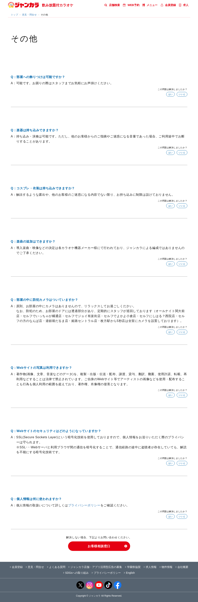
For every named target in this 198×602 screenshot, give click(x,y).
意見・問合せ (29, 14)
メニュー (150, 5)
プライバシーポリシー (84, 505)
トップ (14, 14)
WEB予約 (131, 5)
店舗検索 (112, 5)
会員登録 (168, 5)
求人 (183, 5)
